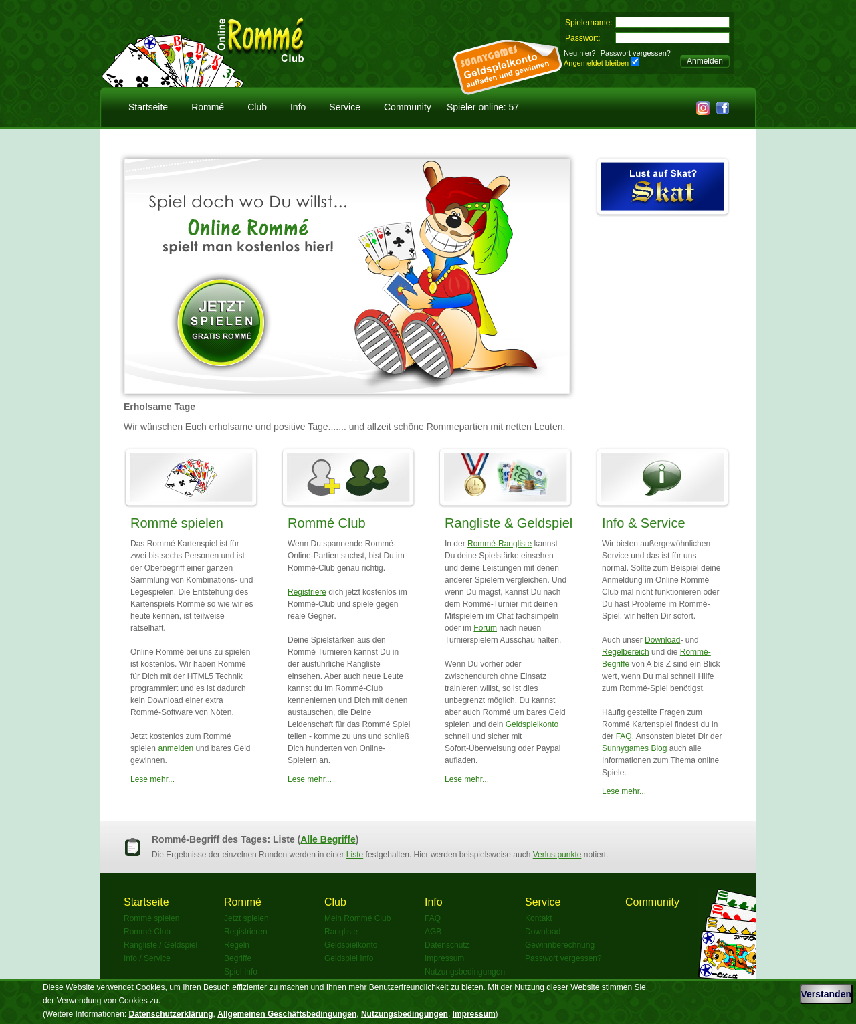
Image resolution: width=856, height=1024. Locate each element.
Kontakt (538, 918)
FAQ (624, 736)
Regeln (236, 945)
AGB (433, 931)
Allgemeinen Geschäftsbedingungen (286, 1014)
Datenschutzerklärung (171, 1014)
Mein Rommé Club (357, 918)
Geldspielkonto (532, 724)
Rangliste (341, 931)
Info (298, 107)
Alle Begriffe (327, 839)
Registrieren (246, 931)
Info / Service (147, 958)
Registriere (307, 592)
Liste (354, 854)
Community (407, 107)
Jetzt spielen (246, 918)
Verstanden (826, 994)
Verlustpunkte (557, 854)
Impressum (444, 958)
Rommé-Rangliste (499, 543)
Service (344, 107)
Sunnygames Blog (634, 748)
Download (662, 640)
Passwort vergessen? (636, 53)
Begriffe (237, 958)
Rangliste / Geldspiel (160, 945)
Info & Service (643, 523)
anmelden (175, 748)
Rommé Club (327, 523)
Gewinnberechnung (560, 945)
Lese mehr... (152, 779)
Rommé (207, 107)
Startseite (148, 107)
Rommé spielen (176, 523)
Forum (485, 628)
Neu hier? (580, 53)
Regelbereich (625, 652)
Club (257, 107)
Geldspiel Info (348, 958)
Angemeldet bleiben (596, 63)
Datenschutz (447, 945)
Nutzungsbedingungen (465, 971)
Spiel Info (240, 971)
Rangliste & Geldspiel (508, 523)
